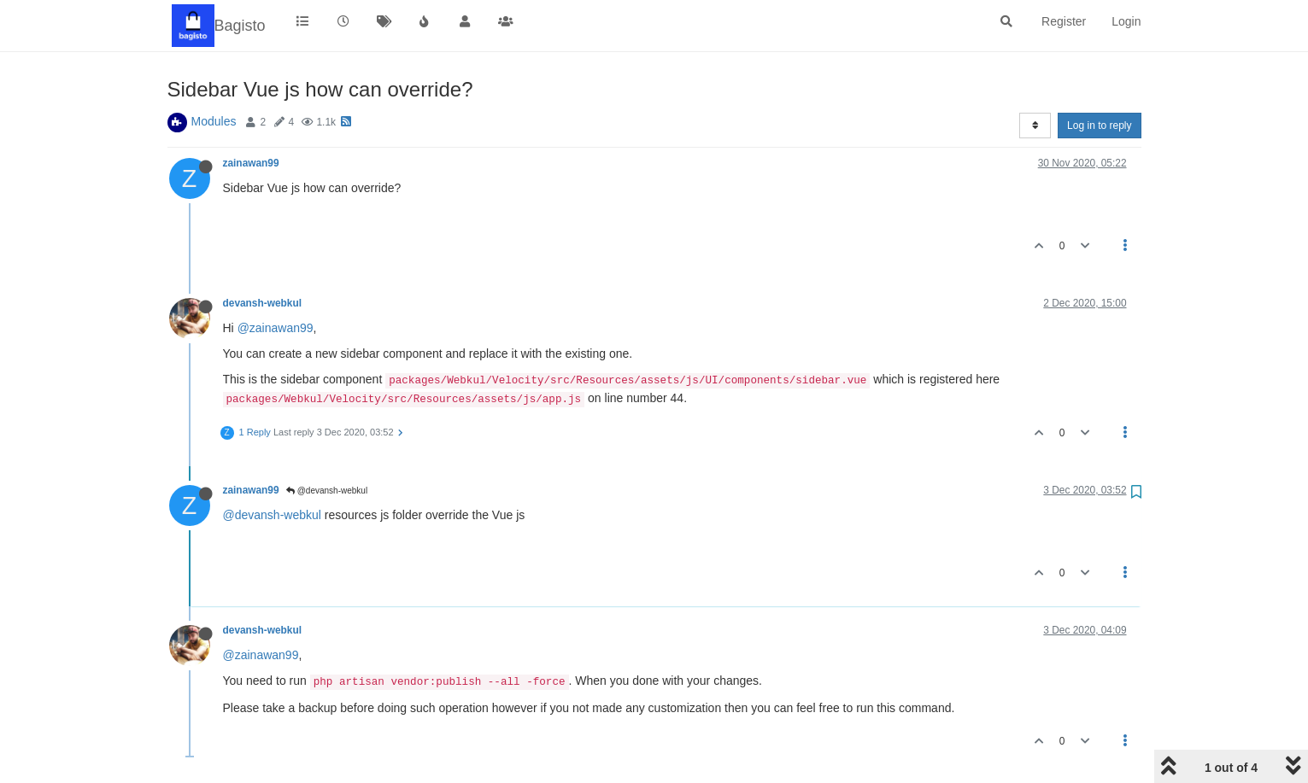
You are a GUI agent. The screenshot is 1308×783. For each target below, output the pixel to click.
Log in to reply (1099, 125)
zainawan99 (251, 163)
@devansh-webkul (326, 490)
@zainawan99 (276, 328)
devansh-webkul (262, 303)
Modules (214, 121)
